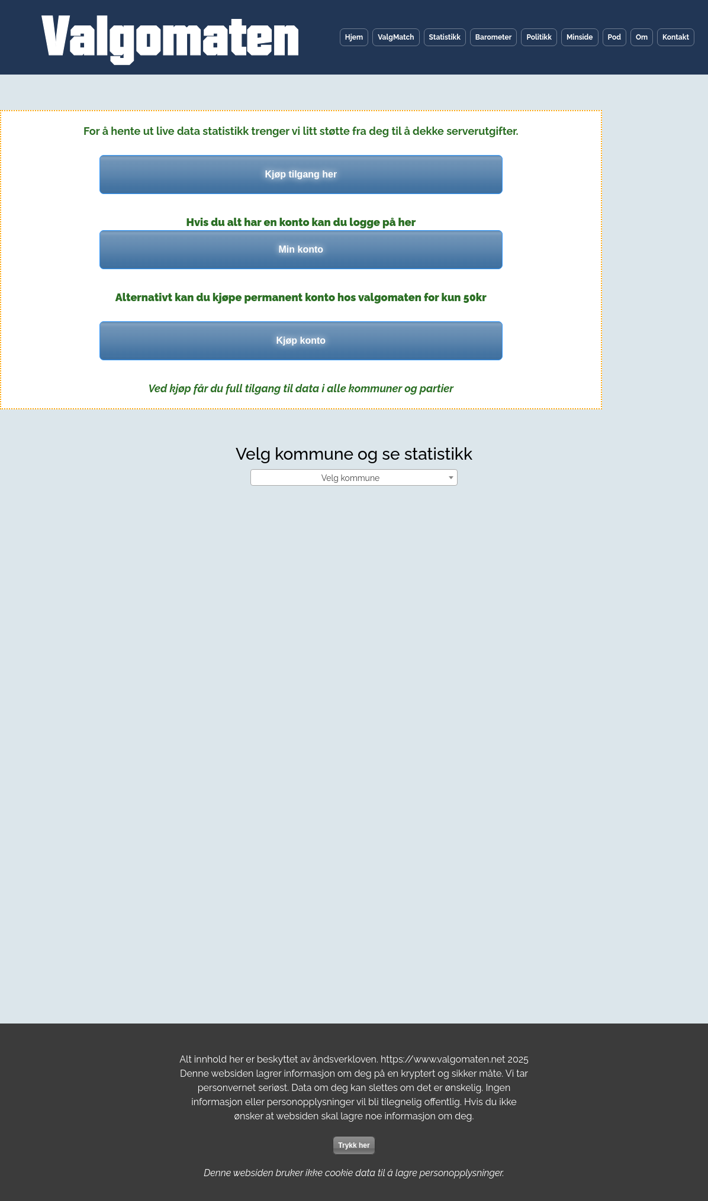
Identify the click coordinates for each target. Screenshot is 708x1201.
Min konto (301, 249)
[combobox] (354, 477)
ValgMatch (396, 37)
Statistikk (445, 37)
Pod (614, 37)
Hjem (354, 37)
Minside (580, 37)
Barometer (493, 37)
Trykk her (353, 1145)
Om (642, 37)
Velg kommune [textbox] (350, 478)
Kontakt (675, 37)
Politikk (539, 37)
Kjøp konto (301, 340)
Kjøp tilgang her (301, 174)
